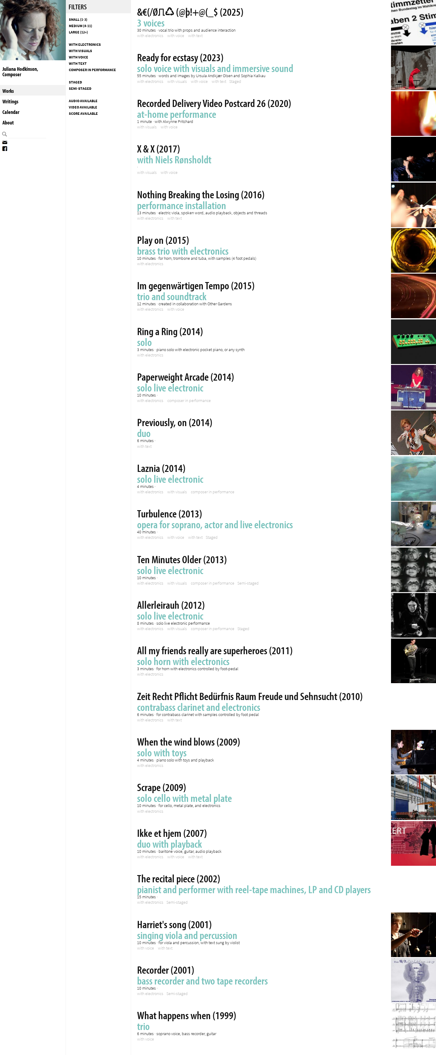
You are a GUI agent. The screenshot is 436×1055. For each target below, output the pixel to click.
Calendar (10, 111)
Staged (75, 82)
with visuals (80, 51)
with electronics (85, 44)
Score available (83, 113)
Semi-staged (80, 88)
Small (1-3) (78, 19)
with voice (78, 57)
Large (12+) (78, 32)
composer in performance (92, 70)
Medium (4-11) (80, 26)
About (8, 122)
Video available (83, 107)
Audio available (83, 101)
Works (8, 90)
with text (78, 63)
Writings (10, 101)
